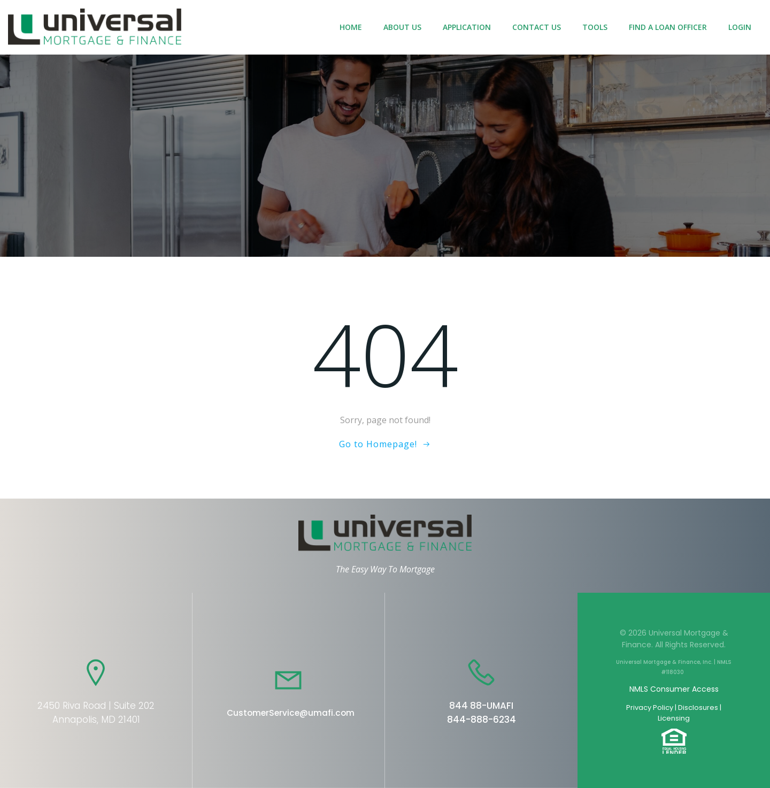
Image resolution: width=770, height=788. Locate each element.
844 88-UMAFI (481, 705)
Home (351, 27)
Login (739, 27)
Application (467, 27)
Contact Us (536, 27)
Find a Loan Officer (668, 27)
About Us (402, 27)
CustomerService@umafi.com (291, 712)
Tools (594, 27)
